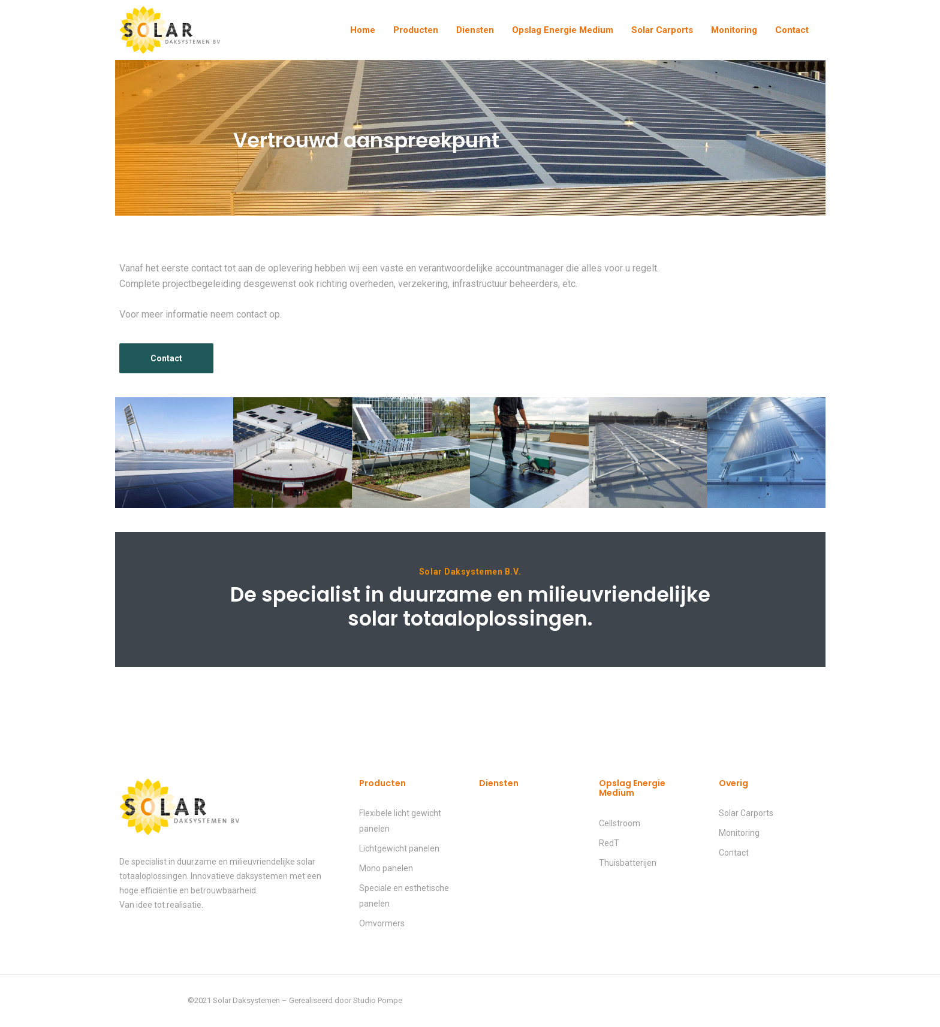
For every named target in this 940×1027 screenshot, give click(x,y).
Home (362, 30)
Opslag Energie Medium (562, 30)
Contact (792, 30)
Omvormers (382, 923)
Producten (415, 30)
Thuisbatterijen (627, 863)
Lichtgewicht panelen (399, 848)
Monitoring (734, 30)
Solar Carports (662, 30)
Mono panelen (386, 868)
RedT (609, 843)
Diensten (475, 30)
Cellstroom (619, 823)
